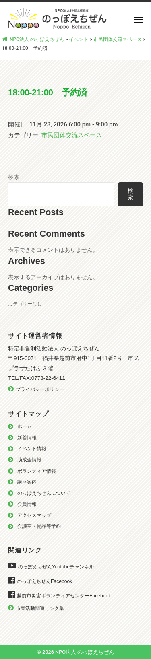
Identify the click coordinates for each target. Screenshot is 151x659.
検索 (13, 177)
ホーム (24, 426)
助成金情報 (29, 460)
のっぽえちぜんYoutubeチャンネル (56, 567)
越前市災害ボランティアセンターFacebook (64, 596)
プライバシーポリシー (40, 389)
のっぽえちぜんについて (43, 493)
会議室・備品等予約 (39, 526)
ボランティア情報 (36, 471)
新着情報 (27, 438)
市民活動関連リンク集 (40, 608)
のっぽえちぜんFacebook (44, 581)
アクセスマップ (34, 515)
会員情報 (27, 504)
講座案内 (27, 482)
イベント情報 (31, 448)
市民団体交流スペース (71, 135)
